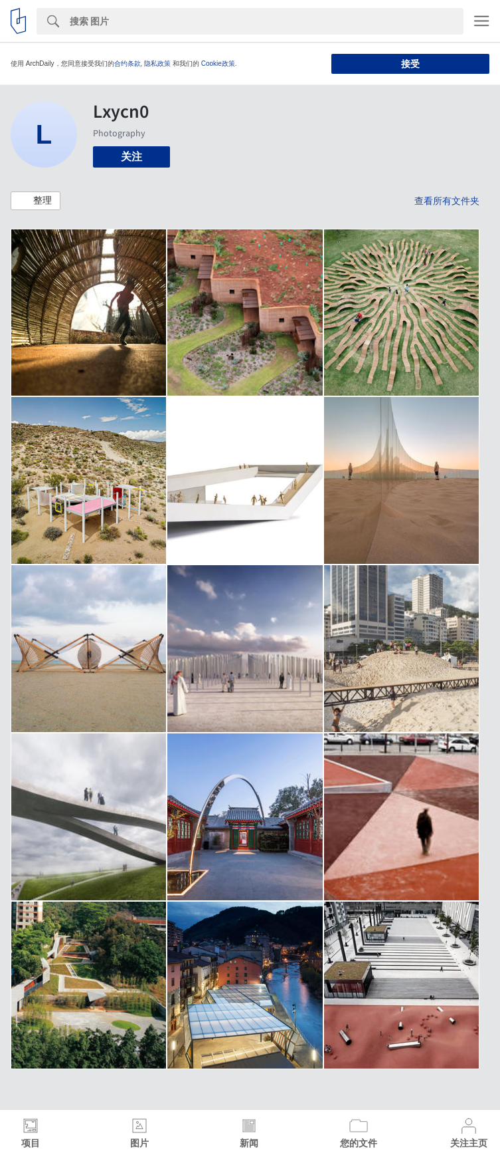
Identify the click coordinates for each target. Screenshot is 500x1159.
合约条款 (127, 63)
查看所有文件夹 (446, 200)
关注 (131, 156)
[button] (35, 201)
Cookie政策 (218, 63)
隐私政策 (157, 63)
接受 (410, 64)
